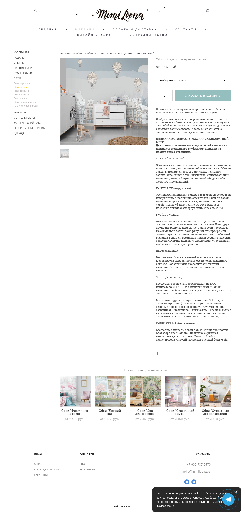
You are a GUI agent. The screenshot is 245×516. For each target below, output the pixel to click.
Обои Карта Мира (23, 83)
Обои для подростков (25, 102)
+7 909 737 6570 (199, 464)
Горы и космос (21, 90)
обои (79, 53)
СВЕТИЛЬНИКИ (23, 68)
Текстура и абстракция (26, 105)
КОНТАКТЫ (186, 29)
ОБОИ (17, 78)
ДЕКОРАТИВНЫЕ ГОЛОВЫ (29, 128)
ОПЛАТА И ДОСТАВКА (134, 29)
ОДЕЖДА (19, 133)
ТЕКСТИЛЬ (20, 112)
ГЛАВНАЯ (48, 29)
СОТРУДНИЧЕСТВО (149, 34)
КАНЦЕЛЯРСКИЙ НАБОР (28, 122)
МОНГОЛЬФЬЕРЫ (24, 117)
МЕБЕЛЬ (19, 62)
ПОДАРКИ (19, 57)
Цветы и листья (22, 94)
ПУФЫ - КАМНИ (23, 73)
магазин (66, 53)
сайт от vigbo (122, 506)
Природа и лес (21, 98)
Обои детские (21, 87)
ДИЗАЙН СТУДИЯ (94, 34)
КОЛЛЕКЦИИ (21, 52)
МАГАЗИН (85, 29)
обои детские (96, 53)
